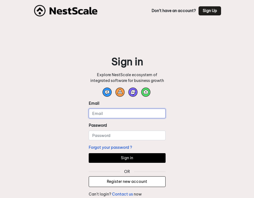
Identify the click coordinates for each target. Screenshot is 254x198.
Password (98, 125)
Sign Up (210, 10)
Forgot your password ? (110, 147)
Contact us (122, 194)
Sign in (127, 157)
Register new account (127, 181)
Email (94, 103)
